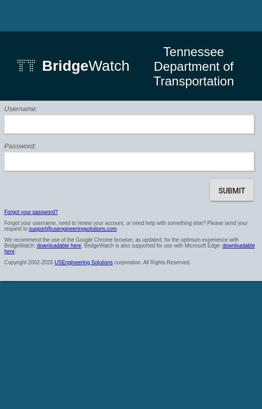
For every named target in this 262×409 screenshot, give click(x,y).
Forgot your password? (31, 212)
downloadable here (59, 246)
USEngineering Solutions (83, 262)
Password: (20, 146)
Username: (21, 109)
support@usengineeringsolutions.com (72, 229)
